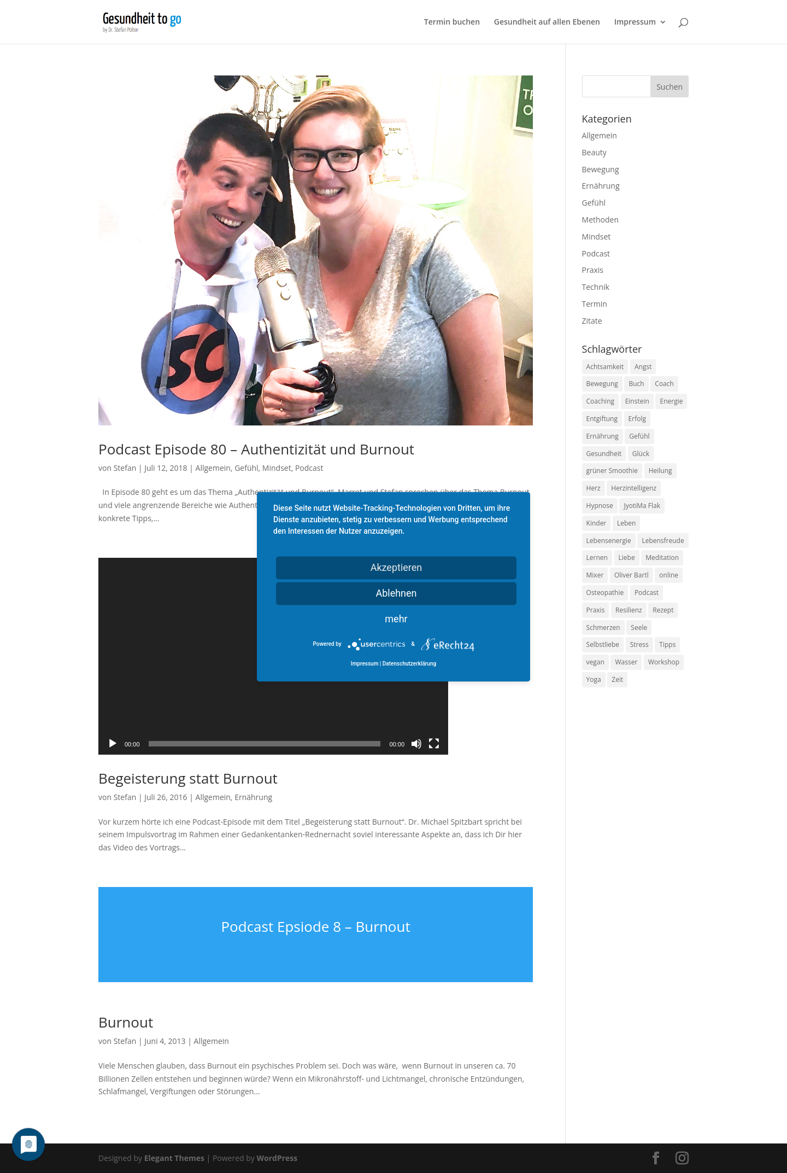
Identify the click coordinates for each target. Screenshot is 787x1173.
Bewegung (600, 169)
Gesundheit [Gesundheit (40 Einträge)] (604, 453)
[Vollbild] (433, 743)
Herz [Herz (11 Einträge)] (593, 488)
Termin (594, 304)
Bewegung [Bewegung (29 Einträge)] (602, 383)
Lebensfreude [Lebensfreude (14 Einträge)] (663, 540)
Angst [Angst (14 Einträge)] (643, 366)
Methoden (600, 219)
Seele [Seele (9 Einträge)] (639, 627)
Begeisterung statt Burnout (188, 778)
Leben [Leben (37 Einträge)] (626, 523)
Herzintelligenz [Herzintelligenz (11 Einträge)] (633, 488)
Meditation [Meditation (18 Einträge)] (662, 557)
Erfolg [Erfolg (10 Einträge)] (637, 418)
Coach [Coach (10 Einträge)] (664, 383)
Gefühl (246, 468)
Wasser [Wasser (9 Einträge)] (626, 662)
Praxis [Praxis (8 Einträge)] (595, 610)
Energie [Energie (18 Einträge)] (671, 401)
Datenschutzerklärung (409, 664)
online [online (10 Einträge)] (668, 575)
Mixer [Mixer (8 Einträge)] (595, 575)
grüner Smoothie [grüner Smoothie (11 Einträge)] (612, 470)
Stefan (125, 468)
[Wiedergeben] (112, 743)
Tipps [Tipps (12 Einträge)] (667, 644)
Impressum (635, 22)
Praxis (592, 270)
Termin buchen (452, 22)
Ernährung (253, 797)
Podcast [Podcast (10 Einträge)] (647, 592)
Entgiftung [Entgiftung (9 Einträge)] (602, 418)
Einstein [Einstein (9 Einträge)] (637, 401)
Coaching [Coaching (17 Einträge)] (600, 401)
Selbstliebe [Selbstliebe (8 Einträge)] (603, 644)
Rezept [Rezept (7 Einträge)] (663, 610)
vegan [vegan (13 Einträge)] (595, 662)
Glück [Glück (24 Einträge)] (640, 453)
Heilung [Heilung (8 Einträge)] (660, 470)
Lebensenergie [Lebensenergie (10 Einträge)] (608, 540)
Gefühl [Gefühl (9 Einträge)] (639, 436)
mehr (396, 619)
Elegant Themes (174, 1158)
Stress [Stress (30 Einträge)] (639, 644)
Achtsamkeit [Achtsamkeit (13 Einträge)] (605, 366)
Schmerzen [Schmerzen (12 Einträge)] (603, 627)
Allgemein (213, 468)
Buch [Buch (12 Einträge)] (636, 383)
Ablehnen (395, 593)
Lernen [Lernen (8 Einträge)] (597, 557)
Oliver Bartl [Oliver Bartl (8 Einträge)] (631, 575)
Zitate (592, 321)
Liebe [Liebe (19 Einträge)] (627, 557)
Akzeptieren (396, 567)
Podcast (309, 468)
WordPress (276, 1158)
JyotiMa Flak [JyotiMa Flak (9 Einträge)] (642, 505)
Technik (595, 287)
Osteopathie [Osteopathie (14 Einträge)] (605, 592)
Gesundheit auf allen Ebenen (547, 22)
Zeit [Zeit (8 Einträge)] (617, 679)
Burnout (125, 1022)
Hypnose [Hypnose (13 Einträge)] (599, 505)
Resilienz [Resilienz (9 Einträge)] (628, 610)
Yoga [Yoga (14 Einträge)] (593, 679)
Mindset (276, 468)
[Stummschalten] (416, 743)
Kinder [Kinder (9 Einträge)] (596, 523)
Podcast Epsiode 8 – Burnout (315, 926)
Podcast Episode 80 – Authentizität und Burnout (256, 449)
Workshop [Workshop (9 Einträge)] (663, 662)
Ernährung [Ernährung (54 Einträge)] (602, 436)
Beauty (594, 152)
